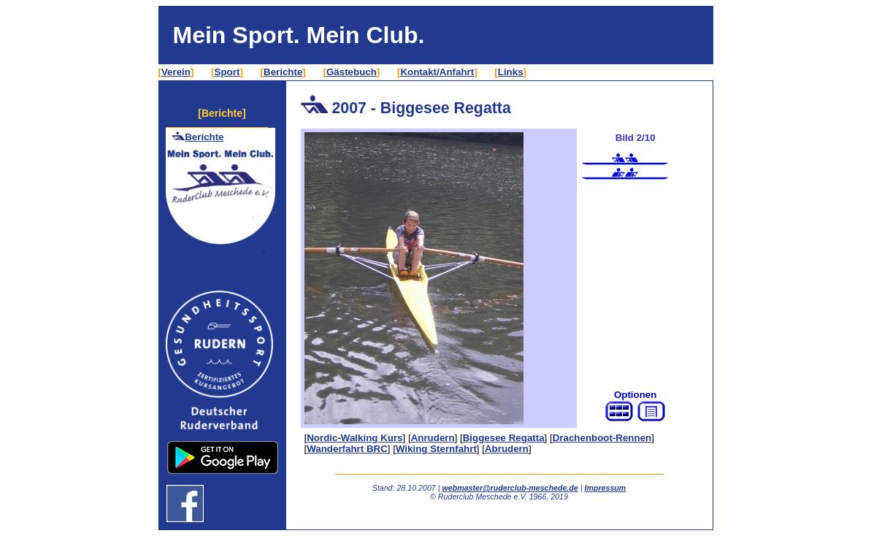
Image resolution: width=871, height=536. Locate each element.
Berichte (283, 71)
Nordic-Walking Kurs (354, 437)
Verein (176, 71)
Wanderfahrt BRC (347, 448)
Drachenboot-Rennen (602, 437)
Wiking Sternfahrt (436, 448)
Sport (227, 71)
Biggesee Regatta (504, 437)
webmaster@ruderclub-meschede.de (510, 487)
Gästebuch (351, 71)
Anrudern (433, 437)
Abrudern (507, 448)
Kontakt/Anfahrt (437, 71)
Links (510, 71)
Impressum (605, 487)
